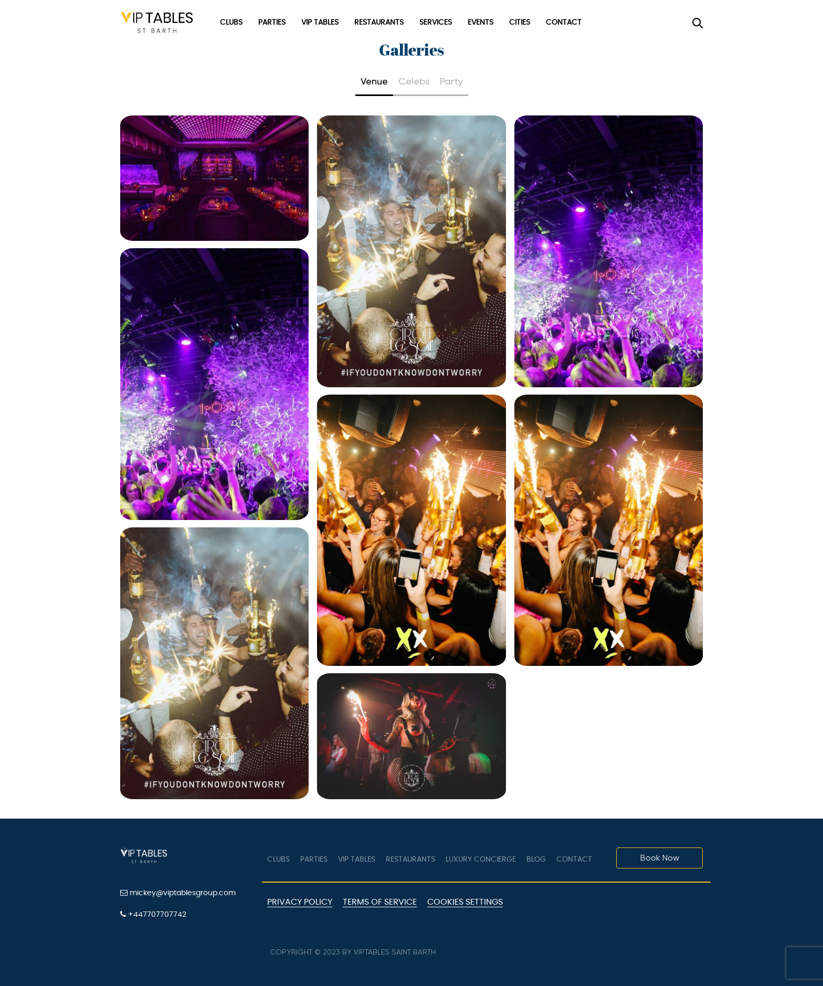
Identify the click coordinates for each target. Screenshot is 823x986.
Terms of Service (380, 902)
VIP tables (356, 859)
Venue (374, 81)
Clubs (231, 22)
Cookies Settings (465, 902)
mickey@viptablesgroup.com (178, 893)
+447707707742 (153, 914)
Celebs (413, 81)
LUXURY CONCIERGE (481, 859)
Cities (519, 22)
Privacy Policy (299, 902)
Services (435, 22)
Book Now (659, 858)
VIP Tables (320, 22)
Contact (564, 22)
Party (451, 81)
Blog (536, 859)
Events (480, 22)
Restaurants (379, 22)
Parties (272, 22)
